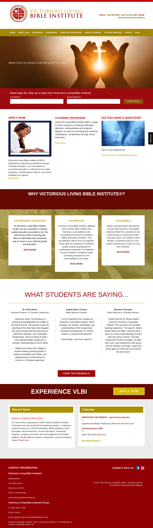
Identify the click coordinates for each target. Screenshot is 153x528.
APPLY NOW (129, 391)
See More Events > (91, 441)
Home (12, 32)
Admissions (51, 32)
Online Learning (93, 32)
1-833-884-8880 (112, 15)
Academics (37, 32)
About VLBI (23, 32)
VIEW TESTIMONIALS (76, 373)
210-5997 (133, 15)
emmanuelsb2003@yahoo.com (36, 517)
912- (128, 15)
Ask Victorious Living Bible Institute (119, 155)
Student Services (113, 32)
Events (128, 32)
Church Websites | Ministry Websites (121, 485)
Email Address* (74, 97)
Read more (24, 440)
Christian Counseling (71, 32)
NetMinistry (138, 485)
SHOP (137, 32)
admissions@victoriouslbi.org (131, 18)
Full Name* (15, 97)
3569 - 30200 (21, 508)
